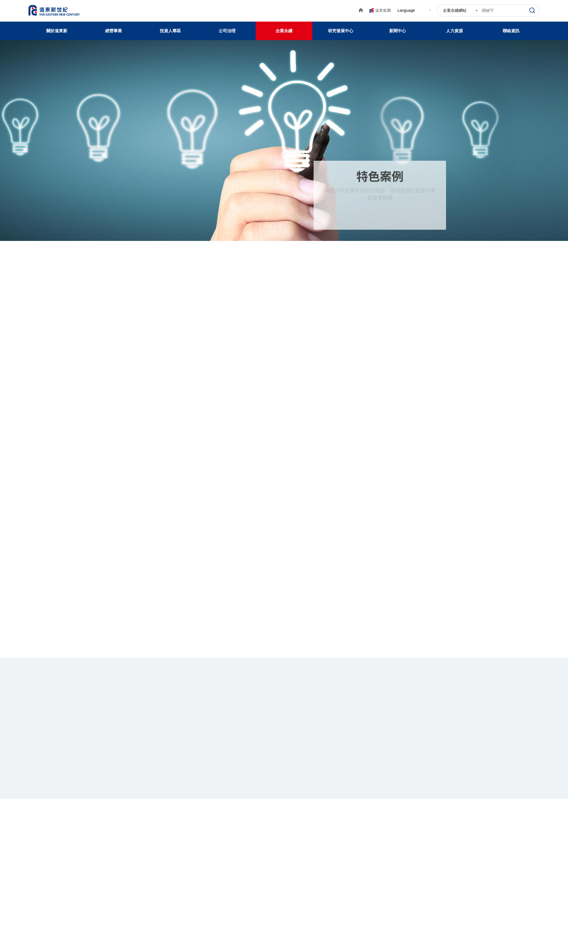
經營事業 (113, 30)
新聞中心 (397, 30)
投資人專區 (170, 30)
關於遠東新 (56, 30)
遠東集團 (383, 10)
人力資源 (454, 30)
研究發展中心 (340, 30)
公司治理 (227, 30)
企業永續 (284, 30)
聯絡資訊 (511, 30)
